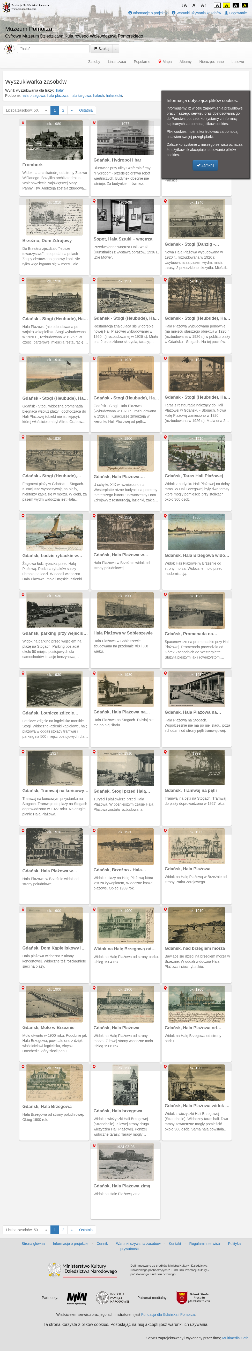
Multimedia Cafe (235, 1338)
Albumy (186, 62)
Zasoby (94, 62)
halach (98, 95)
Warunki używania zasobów (196, 13)
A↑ (203, 5)
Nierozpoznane (211, 62)
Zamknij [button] (205, 165)
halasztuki (114, 95)
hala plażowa (58, 95)
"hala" (59, 90)
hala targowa (80, 95)
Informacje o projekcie (148, 13)
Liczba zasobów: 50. (22, 110)
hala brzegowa (33, 95)
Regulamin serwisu (204, 1244)
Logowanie (236, 13)
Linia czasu (117, 62)
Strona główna (33, 1244)
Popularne (142, 62)
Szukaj (101, 49)
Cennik (102, 1244)
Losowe (238, 62)
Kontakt (175, 1244)
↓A (184, 5)
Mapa (165, 62)
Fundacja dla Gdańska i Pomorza (168, 1314)
